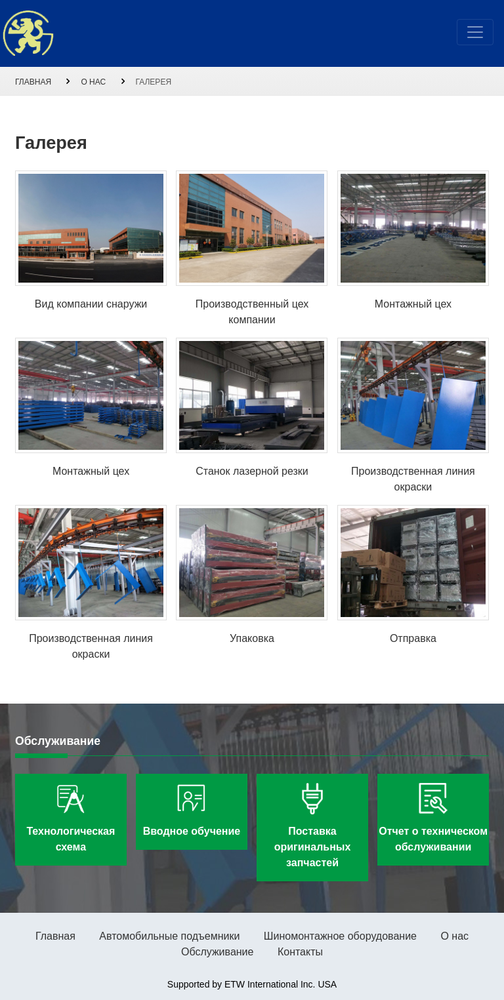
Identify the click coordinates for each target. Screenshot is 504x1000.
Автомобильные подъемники (169, 936)
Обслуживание (57, 741)
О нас (93, 82)
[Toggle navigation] (475, 32)
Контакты (300, 951)
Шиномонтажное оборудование (340, 936)
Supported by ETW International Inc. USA (252, 984)
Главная (33, 82)
